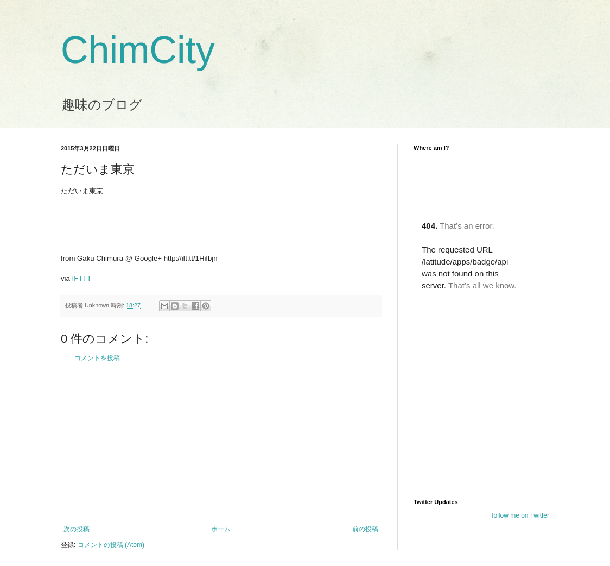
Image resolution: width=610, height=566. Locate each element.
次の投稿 (76, 529)
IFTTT (82, 278)
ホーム (221, 529)
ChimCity (138, 50)
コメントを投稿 (97, 358)
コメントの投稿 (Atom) (111, 545)
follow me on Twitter (520, 515)
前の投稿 (365, 529)
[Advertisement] (220, 444)
